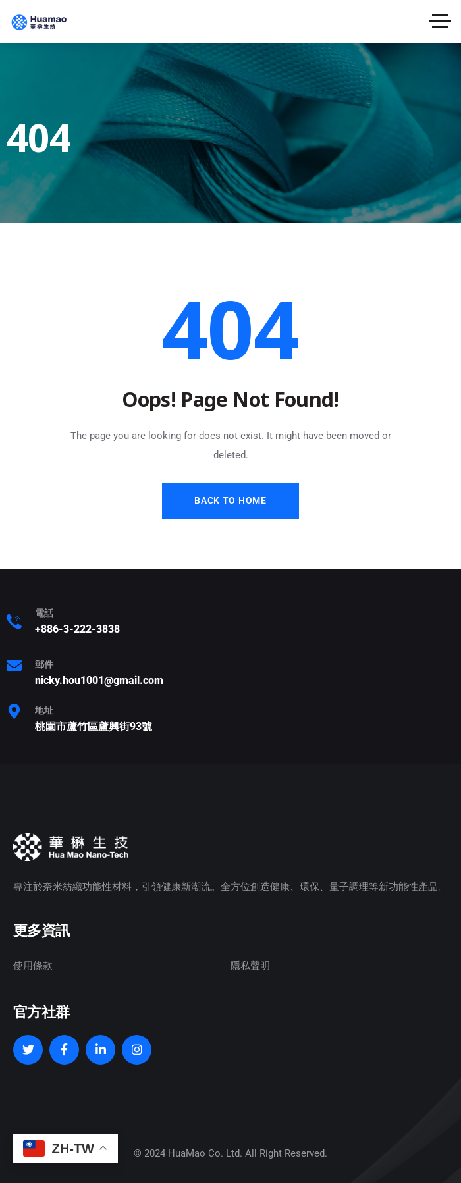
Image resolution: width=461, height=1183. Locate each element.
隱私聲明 (250, 966)
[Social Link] (28, 1050)
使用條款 (33, 966)
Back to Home (230, 500)
